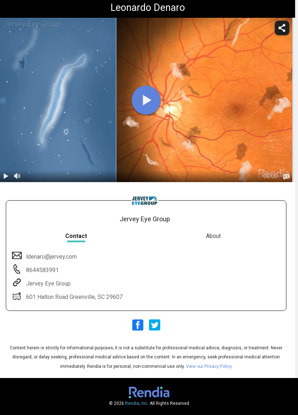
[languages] (286, 177)
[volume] (17, 176)
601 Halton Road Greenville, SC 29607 (74, 296)
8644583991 (42, 270)
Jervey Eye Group (48, 283)
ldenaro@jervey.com (51, 256)
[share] (282, 28)
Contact (76, 236)
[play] (146, 100)
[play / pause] (6, 176)
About (213, 236)
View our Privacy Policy (209, 366)
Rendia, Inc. (137, 403)
